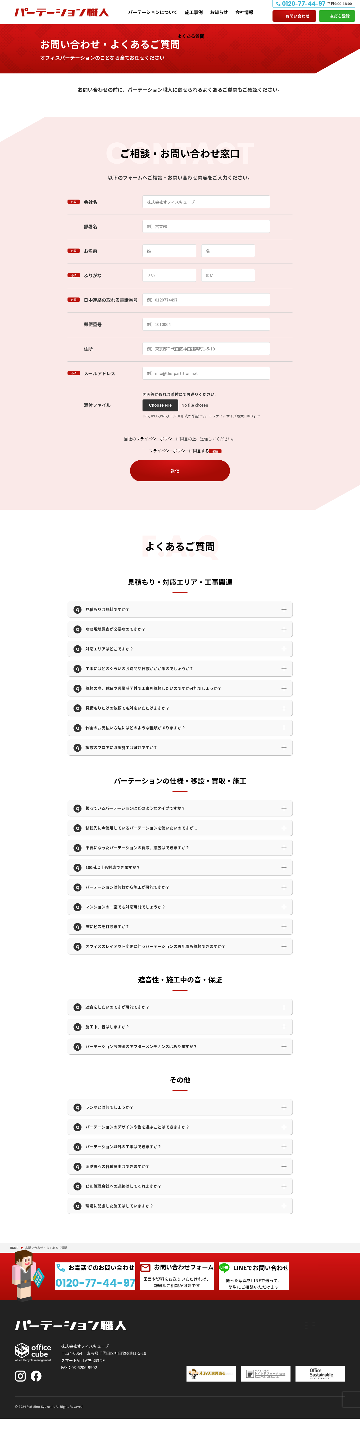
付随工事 (219, 1358)
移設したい (189, 1367)
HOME (14, 1258)
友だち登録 (340, 16)
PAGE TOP (340, 1417)
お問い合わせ (298, 16)
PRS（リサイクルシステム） (236, 1367)
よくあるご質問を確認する (177, 106)
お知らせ (219, 12)
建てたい (187, 1358)
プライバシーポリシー (156, 449)
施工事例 (194, 12)
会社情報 (244, 12)
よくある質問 (190, 36)
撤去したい (189, 1376)
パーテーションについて (153, 12)
